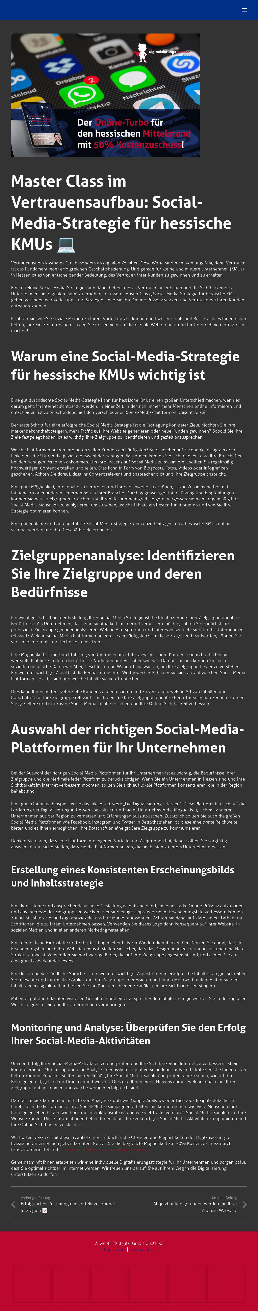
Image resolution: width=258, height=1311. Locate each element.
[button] (244, 10)
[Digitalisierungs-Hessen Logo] (91, 10)
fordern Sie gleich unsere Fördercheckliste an (104, 1149)
